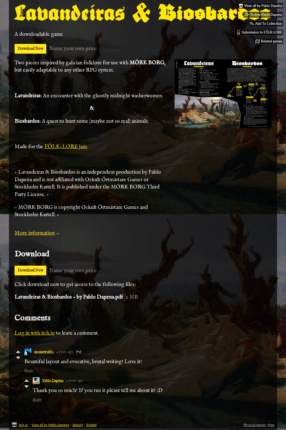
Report (78, 425)
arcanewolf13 (44, 351)
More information (37, 233)
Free (271, 425)
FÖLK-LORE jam (65, 146)
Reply (28, 370)
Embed (91, 425)
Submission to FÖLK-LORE (259, 32)
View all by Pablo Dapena (50, 425)
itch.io (23, 425)
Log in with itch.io (35, 333)
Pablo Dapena (52, 380)
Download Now (30, 48)
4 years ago (64, 351)
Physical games (255, 425)
